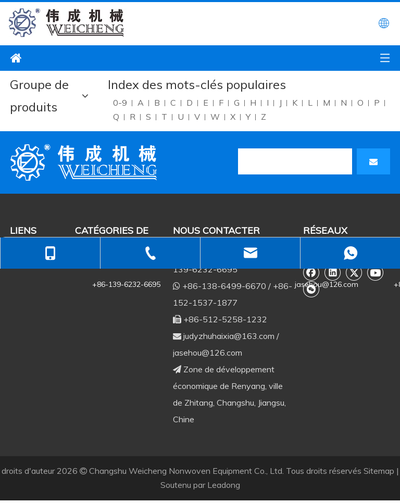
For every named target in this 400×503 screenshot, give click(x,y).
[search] (295, 161)
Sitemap (379, 471)
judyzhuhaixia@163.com (228, 336)
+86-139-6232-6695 (126, 284)
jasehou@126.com (207, 352)
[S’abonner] (373, 161)
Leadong (223, 485)
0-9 (120, 102)
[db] (85, 162)
